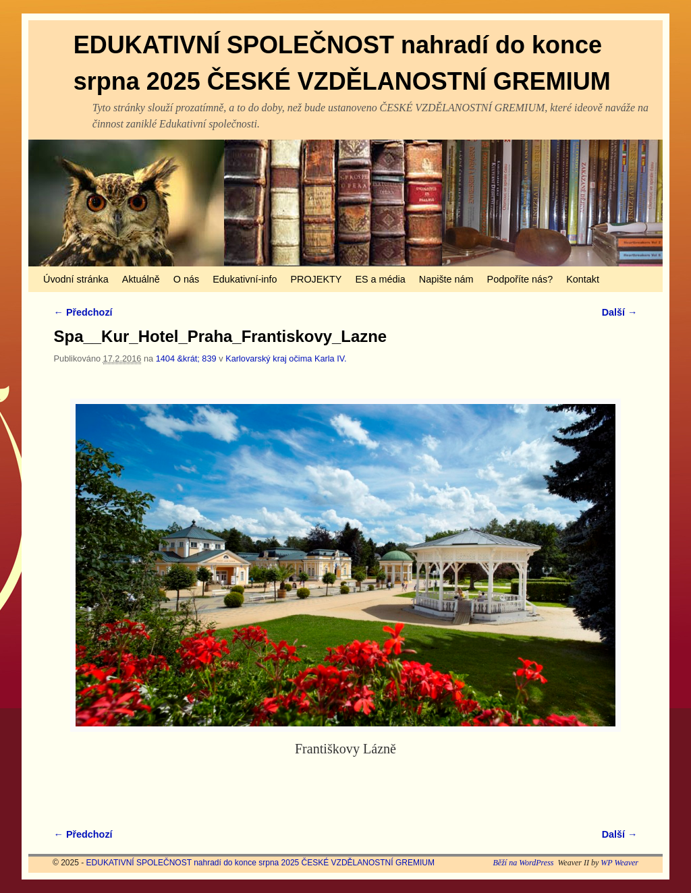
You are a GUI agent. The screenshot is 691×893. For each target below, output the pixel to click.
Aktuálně (141, 279)
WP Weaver (619, 862)
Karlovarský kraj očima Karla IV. (286, 358)
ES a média (380, 279)
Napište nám (446, 279)
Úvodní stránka (76, 279)
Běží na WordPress (523, 862)
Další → (620, 312)
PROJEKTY (315, 279)
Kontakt (582, 279)
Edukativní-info (245, 279)
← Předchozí (83, 312)
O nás (186, 279)
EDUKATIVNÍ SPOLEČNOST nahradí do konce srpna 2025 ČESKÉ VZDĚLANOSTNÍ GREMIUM (260, 862)
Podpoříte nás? (520, 279)
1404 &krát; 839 (186, 358)
